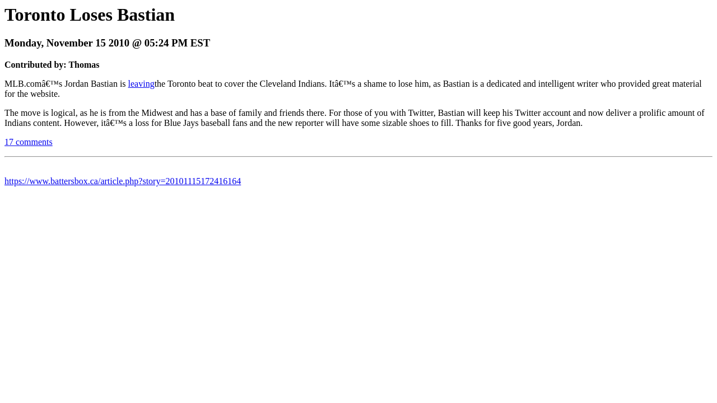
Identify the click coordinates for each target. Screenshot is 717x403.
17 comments (28, 142)
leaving (141, 83)
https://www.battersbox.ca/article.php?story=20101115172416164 (122, 181)
